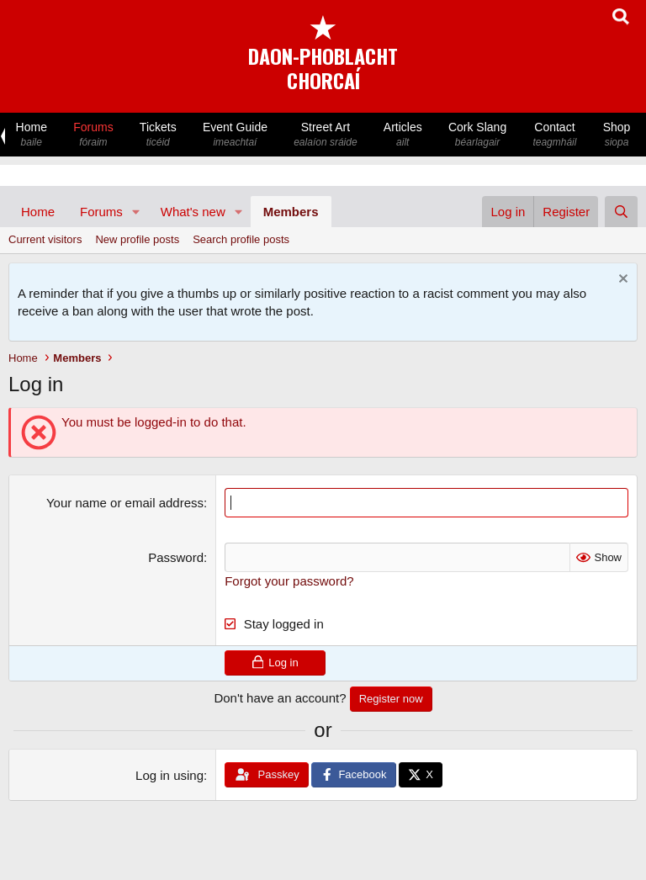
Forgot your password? (289, 581)
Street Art (326, 135)
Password (176, 557)
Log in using (169, 775)
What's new (193, 211)
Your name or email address (125, 503)
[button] (136, 211)
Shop (616, 135)
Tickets (158, 135)
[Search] (621, 211)
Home (31, 135)
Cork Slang (477, 135)
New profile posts (137, 239)
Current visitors (45, 239)
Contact (554, 135)
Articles (402, 135)
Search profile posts (241, 239)
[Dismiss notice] (621, 280)
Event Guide (235, 135)
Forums (94, 135)
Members (291, 211)
